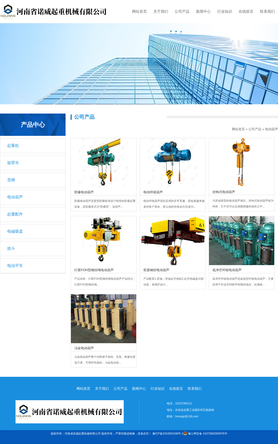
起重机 (13, 145)
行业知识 (224, 11)
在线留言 (246, 11)
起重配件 (15, 214)
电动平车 (15, 265)
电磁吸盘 (15, 231)
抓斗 (11, 248)
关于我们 (160, 11)
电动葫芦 (271, 129)
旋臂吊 (13, 163)
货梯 (11, 180)
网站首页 (139, 11)
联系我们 (267, 11)
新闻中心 (203, 11)
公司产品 (182, 11)
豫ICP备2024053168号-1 (167, 433)
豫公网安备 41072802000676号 (205, 433)
